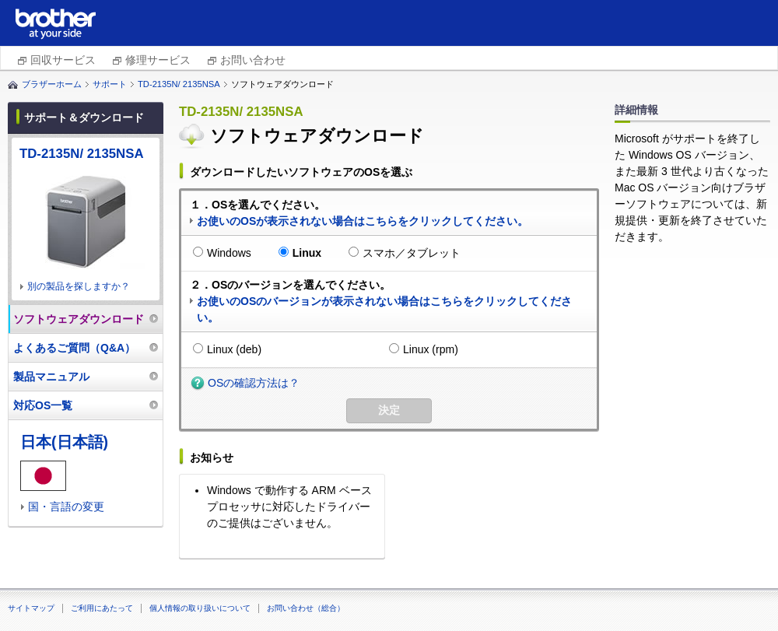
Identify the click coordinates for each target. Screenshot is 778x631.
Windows (229, 253)
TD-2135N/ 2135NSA (179, 84)
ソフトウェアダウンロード (78, 319)
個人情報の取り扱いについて (200, 608)
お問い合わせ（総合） (306, 608)
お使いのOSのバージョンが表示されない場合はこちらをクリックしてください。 (384, 309)
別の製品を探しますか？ (78, 286)
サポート (110, 84)
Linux (307, 253)
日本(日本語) (64, 441)
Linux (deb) (234, 349)
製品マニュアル (51, 376)
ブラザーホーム (52, 84)
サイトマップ (31, 608)
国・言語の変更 (66, 506)
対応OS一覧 (42, 405)
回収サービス (63, 60)
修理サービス (158, 60)
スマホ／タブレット (412, 253)
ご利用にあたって (102, 608)
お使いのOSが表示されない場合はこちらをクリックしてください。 (362, 221)
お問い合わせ (253, 60)
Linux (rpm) (430, 349)
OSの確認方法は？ (254, 383)
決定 (389, 410)
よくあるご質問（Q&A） (74, 348)
